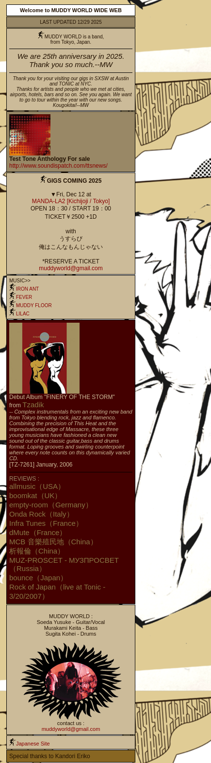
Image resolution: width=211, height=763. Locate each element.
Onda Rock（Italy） (41, 514)
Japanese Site (33, 743)
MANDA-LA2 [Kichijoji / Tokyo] (71, 201)
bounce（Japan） (38, 577)
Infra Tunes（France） (46, 523)
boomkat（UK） (35, 495)
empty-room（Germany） (51, 505)
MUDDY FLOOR (30, 305)
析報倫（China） (37, 551)
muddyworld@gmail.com (71, 268)
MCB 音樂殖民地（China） (53, 542)
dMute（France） (37, 532)
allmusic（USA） (37, 486)
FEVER (20, 297)
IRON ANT (24, 289)
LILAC (19, 313)
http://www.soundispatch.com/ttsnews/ (58, 165)
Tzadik (33, 404)
